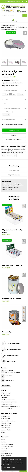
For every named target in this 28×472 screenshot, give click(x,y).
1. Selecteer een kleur (9, 90)
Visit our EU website (6, 455)
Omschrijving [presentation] (14, 166)
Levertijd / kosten (5, 395)
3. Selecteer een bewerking (11, 108)
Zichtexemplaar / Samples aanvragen (10, 406)
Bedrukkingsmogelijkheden (8, 399)
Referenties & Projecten (7, 446)
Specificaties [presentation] (14, 170)
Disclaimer (3, 451)
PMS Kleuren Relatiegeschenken (9, 402)
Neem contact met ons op (8, 155)
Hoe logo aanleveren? (6, 404)
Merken (3, 432)
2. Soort (5, 99)
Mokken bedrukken (5, 425)
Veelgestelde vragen (6, 393)
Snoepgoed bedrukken (6, 27)
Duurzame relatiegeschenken (8, 421)
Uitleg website (4, 397)
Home (2, 25)
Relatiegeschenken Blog (7, 444)
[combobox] (12, 15)
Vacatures (3, 442)
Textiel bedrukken (5, 427)
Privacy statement (5, 448)
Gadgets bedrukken (6, 423)
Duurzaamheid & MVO (6, 408)
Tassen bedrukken (5, 418)
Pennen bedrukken (5, 416)
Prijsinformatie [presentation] (13, 175)
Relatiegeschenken (10, 25)
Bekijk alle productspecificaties (10, 85)
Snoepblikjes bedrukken (20, 27)
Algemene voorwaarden (7, 453)
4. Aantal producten (8, 119)
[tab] (14, 166)
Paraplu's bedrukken (6, 430)
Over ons (3, 439)
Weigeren (13, 467)
